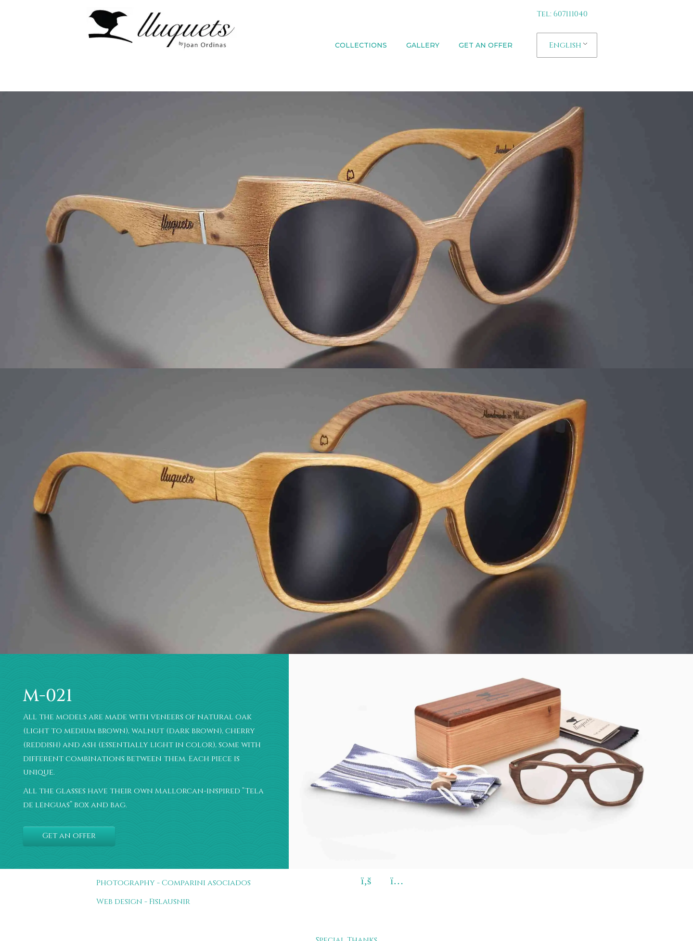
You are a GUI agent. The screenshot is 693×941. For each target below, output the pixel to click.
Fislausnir (169, 901)
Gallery (422, 45)
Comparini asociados (206, 883)
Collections (361, 45)
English (565, 45)
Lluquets (135, 72)
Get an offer (486, 45)
